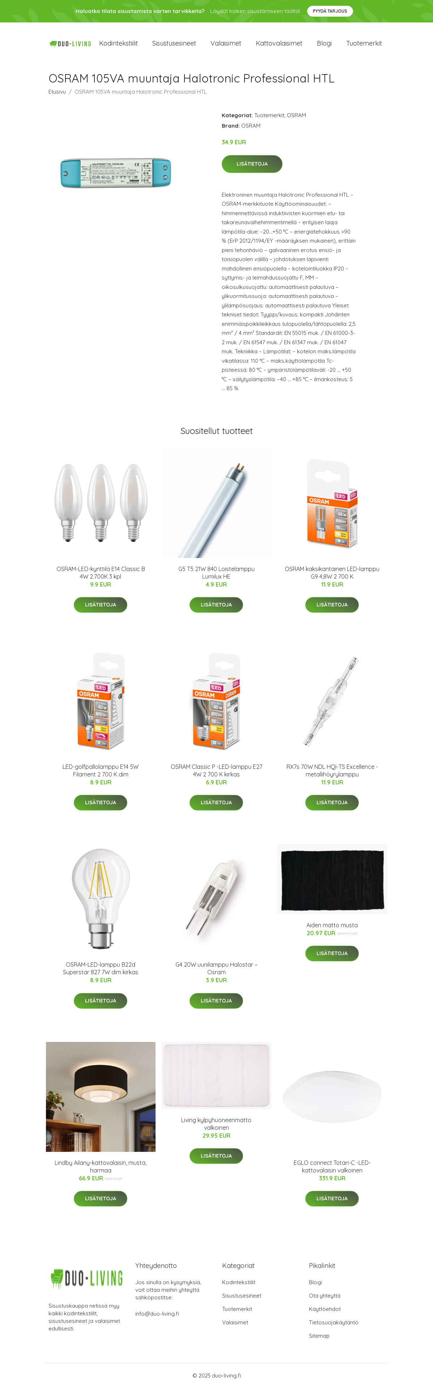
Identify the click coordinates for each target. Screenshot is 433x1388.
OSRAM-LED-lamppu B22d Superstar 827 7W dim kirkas (100, 968)
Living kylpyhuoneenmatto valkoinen (216, 1123)
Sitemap (319, 1335)
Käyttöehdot (325, 1309)
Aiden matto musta (332, 925)
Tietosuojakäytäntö (333, 1322)
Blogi (324, 43)
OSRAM (296, 115)
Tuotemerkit (364, 43)
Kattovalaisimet (279, 43)
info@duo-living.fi (157, 1313)
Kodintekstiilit (118, 43)
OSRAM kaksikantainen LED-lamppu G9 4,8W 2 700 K (332, 572)
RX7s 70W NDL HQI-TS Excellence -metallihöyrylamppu (332, 770)
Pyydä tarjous (330, 11)
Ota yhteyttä (324, 1295)
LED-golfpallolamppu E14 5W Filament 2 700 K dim (101, 770)
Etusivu (57, 91)
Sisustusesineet (174, 43)
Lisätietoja (252, 164)
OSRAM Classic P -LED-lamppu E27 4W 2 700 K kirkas (216, 770)
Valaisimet (226, 43)
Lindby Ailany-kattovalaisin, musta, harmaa (101, 1166)
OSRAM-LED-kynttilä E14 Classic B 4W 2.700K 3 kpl (100, 572)
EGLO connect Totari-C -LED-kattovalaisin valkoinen (332, 1166)
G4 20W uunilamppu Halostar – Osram (216, 968)
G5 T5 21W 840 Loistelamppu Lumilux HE (216, 572)
